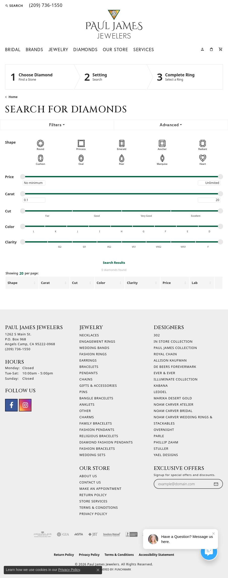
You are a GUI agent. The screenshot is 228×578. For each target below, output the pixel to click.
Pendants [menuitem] (88, 373)
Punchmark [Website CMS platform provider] (123, 569)
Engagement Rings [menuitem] (97, 341)
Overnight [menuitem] (164, 429)
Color (101, 282)
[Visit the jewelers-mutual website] (111, 534)
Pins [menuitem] (83, 392)
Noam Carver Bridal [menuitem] (173, 410)
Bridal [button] (13, 49)
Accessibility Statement (156, 555)
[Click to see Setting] (110, 77)
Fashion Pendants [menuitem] (96, 429)
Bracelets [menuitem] (89, 366)
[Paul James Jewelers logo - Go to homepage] (114, 24)
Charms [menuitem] (86, 417)
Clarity (132, 282)
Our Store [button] (115, 49)
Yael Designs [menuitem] (166, 455)
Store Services (93, 501)
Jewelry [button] (58, 49)
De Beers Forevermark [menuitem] (175, 366)
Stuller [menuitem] (161, 448)
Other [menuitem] (85, 410)
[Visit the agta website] (78, 534)
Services (143, 49)
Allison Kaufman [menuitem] (170, 360)
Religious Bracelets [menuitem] (98, 436)
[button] (14, 5)
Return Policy (93, 495)
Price (166, 282)
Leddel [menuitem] (160, 392)
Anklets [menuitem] (86, 404)
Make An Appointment (100, 488)
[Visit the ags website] (42, 534)
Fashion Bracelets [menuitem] (97, 448)
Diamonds (85, 49)
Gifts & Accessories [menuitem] (98, 385)
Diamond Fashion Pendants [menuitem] (106, 442)
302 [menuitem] (157, 335)
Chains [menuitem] (85, 379)
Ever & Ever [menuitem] (164, 373)
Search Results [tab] (114, 263)
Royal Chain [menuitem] (165, 354)
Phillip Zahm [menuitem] (166, 442)
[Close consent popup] (98, 569)
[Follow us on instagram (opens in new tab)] (25, 405)
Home (13, 97)
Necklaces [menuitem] (89, 335)
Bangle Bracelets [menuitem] (96, 398)
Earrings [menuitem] (88, 360)
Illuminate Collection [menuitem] (176, 379)
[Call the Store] (17, 349)
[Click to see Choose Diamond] (39, 77)
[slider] (22, 176)
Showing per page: (22, 273)
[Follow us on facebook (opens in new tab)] (11, 405)
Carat (45, 282)
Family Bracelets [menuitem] (95, 423)
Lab (195, 282)
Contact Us (90, 482)
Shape (12, 282)
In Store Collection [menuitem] (173, 341)
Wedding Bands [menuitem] (94, 347)
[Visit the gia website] (63, 534)
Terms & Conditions (98, 507)
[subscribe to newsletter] (215, 483)
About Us (88, 476)
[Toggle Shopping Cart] (221, 49)
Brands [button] (34, 49)
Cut (75, 282)
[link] (45, 5)
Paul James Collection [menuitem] (175, 347)
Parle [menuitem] (159, 436)
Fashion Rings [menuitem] (93, 354)
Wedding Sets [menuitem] (92, 455)
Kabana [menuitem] (161, 385)
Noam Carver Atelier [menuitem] (173, 404)
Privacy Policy (93, 513)
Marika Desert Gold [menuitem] (173, 398)
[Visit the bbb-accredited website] (131, 534)
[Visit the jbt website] (93, 534)
